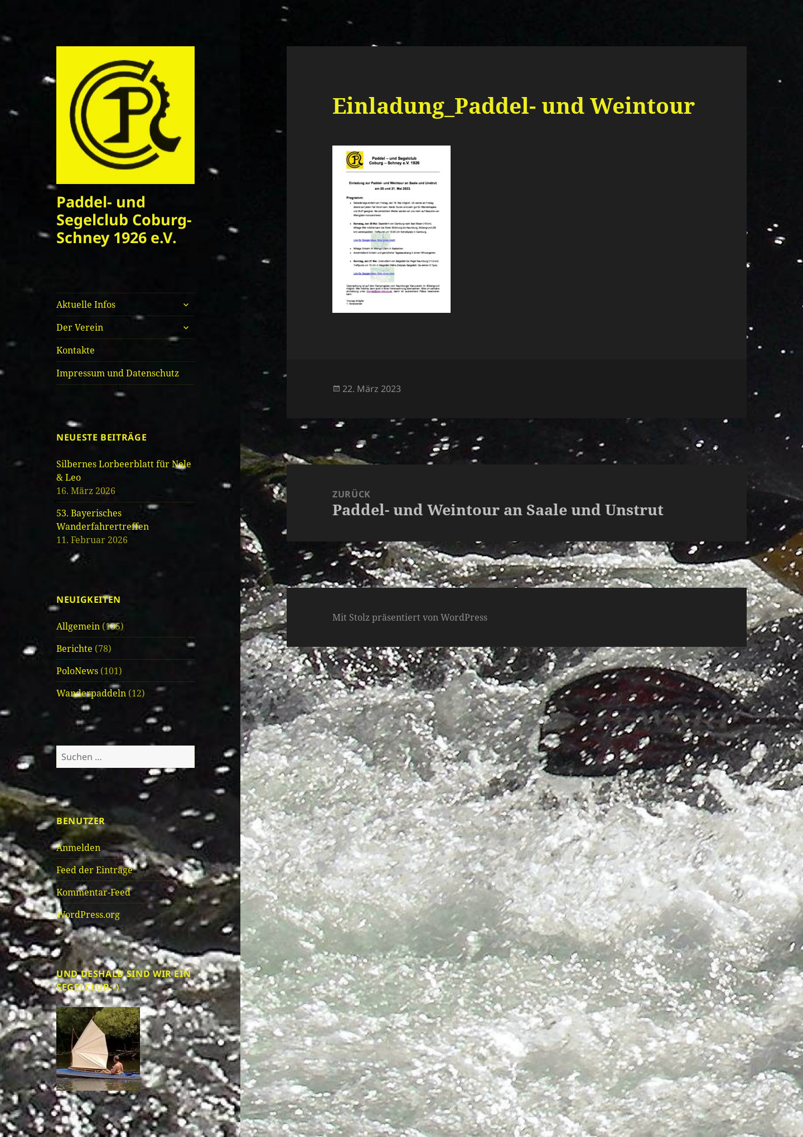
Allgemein (78, 626)
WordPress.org (88, 914)
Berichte (74, 648)
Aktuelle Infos (85, 304)
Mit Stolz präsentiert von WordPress (409, 617)
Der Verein (79, 327)
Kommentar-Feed (93, 892)
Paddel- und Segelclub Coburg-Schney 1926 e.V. (124, 219)
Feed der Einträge (94, 870)
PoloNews (77, 671)
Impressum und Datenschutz (117, 373)
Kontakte (75, 350)
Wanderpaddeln (91, 693)
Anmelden (78, 847)
